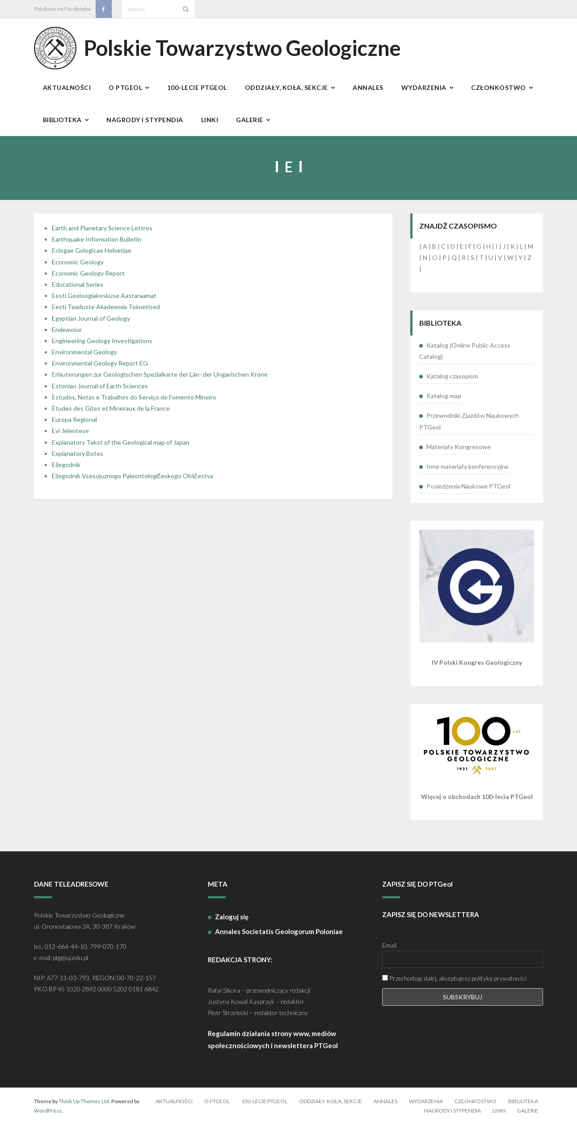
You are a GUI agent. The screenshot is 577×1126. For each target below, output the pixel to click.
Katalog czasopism (452, 378)
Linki (499, 1112)
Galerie (527, 1112)
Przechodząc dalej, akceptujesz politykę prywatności (454, 980)
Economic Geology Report (88, 274)
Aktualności (174, 1102)
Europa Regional (74, 421)
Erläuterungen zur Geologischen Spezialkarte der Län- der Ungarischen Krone (160, 376)
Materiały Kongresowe (458, 448)
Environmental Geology (84, 353)
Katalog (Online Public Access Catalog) (464, 352)
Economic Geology (78, 263)
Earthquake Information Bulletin (96, 241)
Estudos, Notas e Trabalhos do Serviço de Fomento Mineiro (134, 398)
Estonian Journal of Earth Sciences (100, 387)
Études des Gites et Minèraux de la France (111, 410)
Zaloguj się (231, 918)
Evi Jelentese (70, 432)
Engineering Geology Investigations (102, 342)
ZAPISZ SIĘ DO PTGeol (417, 886)
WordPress (48, 1112)
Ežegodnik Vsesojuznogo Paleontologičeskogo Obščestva (132, 477)
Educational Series (77, 286)
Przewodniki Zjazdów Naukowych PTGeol (469, 422)
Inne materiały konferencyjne (467, 468)
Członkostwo (476, 1102)
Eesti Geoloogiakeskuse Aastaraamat (104, 297)
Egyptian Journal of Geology (91, 319)
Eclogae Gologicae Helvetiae (91, 252)
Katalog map (443, 397)
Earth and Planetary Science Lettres (102, 230)
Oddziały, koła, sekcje (330, 1102)
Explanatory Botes (77, 455)
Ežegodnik (66, 466)
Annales (385, 1102)
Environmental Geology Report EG (100, 365)
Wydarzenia (426, 1102)
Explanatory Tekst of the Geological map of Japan (121, 443)
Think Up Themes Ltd (84, 1102)
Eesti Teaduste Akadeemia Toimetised (106, 308)
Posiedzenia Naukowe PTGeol (468, 488)
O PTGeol (217, 1102)
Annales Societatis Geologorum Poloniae (279, 933)
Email (389, 947)
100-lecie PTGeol (264, 1102)
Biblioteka (523, 1102)
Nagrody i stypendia (452, 1112)
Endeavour (67, 331)
